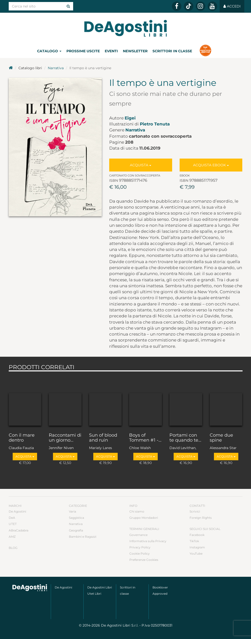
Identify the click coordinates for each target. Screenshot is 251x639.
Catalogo (49, 51)
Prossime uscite (83, 51)
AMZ (12, 536)
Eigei (130, 118)
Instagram (197, 547)
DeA (12, 518)
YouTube (196, 553)
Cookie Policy (139, 553)
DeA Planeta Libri (126, 28)
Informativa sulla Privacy (147, 541)
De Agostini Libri (99, 587)
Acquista (140, 165)
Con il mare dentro (22, 438)
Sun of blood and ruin (103, 438)
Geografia (76, 530)
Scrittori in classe (172, 51)
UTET (13, 524)
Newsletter (135, 51)
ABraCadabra (18, 530)
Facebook (197, 535)
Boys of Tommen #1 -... (145, 438)
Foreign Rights (201, 518)
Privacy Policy (140, 547)
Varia (72, 511)
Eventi (111, 51)
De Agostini (17, 511)
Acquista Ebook (211, 165)
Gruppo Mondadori (143, 518)
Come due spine (221, 438)
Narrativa (56, 68)
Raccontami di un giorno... (65, 438)
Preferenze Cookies (143, 560)
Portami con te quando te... (185, 438)
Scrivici (195, 511)
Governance (138, 535)
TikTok (194, 541)
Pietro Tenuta (155, 123)
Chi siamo (136, 511)
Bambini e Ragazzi (82, 536)
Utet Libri (94, 593)
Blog (13, 548)
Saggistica (76, 518)
